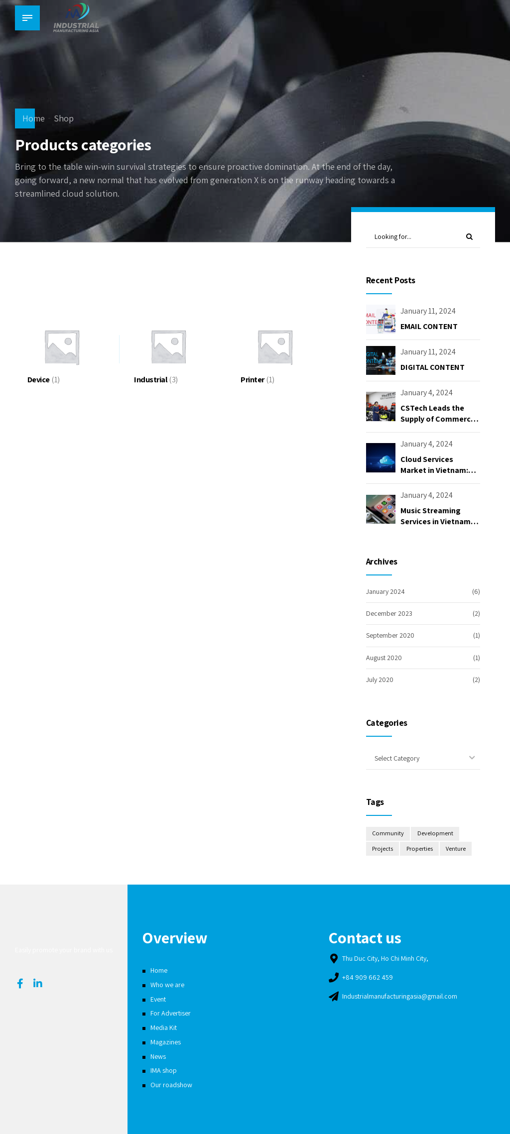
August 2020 (384, 657)
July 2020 (379, 679)
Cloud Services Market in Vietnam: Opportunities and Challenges (434, 476)
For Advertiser (170, 1013)
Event (158, 999)
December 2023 (389, 613)
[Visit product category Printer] (275, 347)
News (158, 1056)
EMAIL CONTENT (429, 326)
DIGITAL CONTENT (432, 367)
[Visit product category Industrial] (168, 347)
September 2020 (390, 635)
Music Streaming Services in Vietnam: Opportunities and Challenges (436, 527)
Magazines (165, 1041)
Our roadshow (171, 1084)
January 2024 (385, 591)
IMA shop (163, 1070)
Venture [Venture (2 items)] (457, 849)
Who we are (167, 984)
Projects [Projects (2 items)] (382, 849)
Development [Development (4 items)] (435, 834)
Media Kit (163, 1027)
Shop (64, 118)
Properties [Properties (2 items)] (420, 849)
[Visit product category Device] (61, 347)
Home (33, 118)
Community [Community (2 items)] (388, 834)
